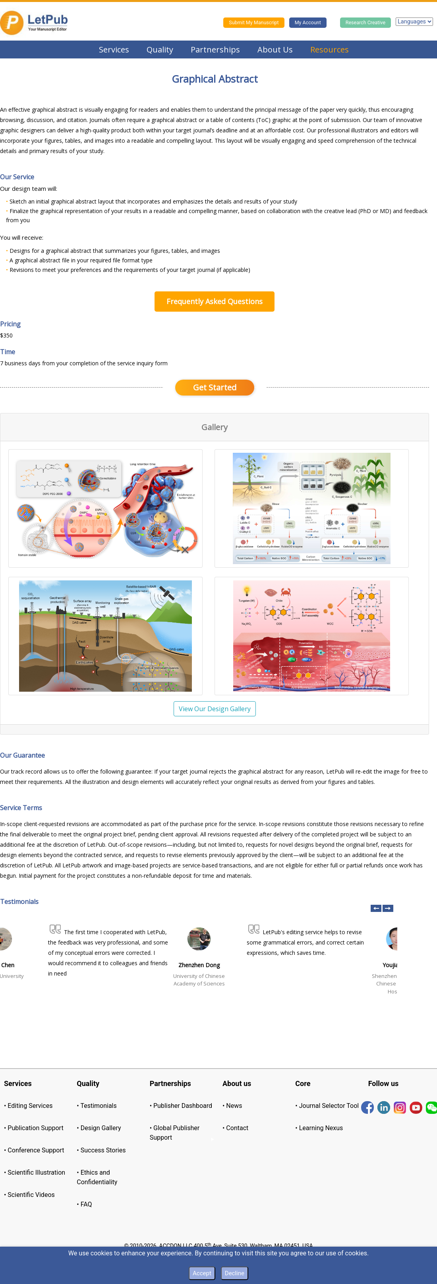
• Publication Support (34, 1128)
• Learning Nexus (319, 1128)
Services (114, 49)
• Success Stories (101, 1150)
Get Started (214, 387)
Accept (202, 1273)
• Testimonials (96, 1105)
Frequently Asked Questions (214, 301)
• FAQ (84, 1204)
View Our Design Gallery (215, 708)
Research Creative (365, 22)
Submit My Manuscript (253, 22)
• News (232, 1105)
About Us (275, 49)
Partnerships (215, 49)
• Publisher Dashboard (181, 1105)
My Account (308, 22)
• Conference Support (34, 1150)
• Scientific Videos (29, 1195)
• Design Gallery (99, 1128)
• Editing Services (28, 1105)
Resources (329, 49)
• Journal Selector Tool (327, 1105)
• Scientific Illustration (34, 1172)
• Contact (235, 1128)
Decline (234, 1273)
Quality (160, 49)
